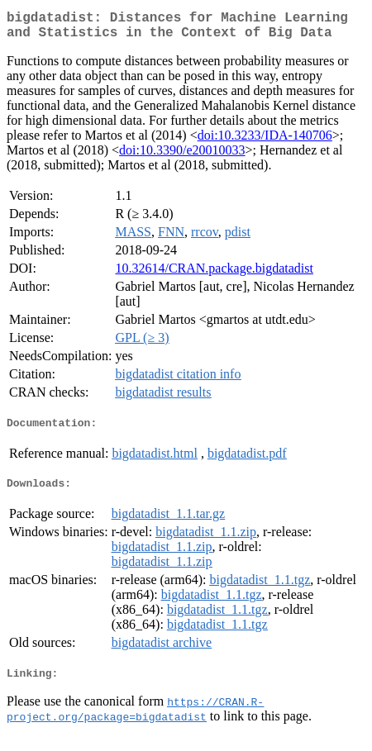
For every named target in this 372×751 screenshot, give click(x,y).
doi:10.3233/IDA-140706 (265, 142)
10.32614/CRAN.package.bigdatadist (214, 275)
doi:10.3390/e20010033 (182, 157)
